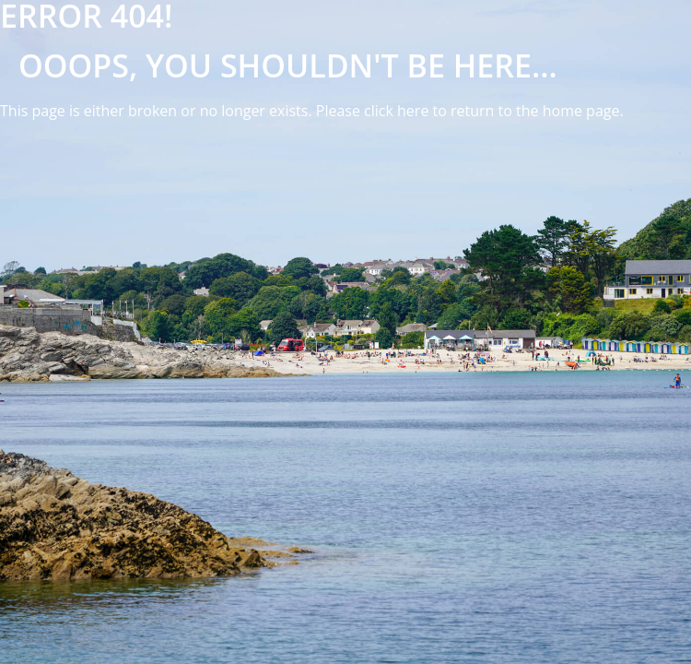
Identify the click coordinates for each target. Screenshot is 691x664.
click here (396, 111)
